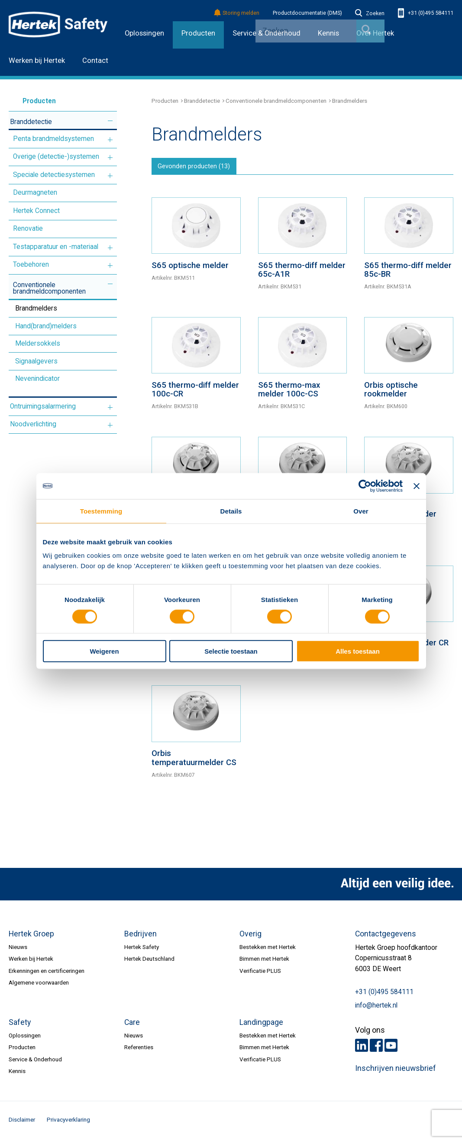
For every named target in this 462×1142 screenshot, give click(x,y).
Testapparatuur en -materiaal (55, 247)
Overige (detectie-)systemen (56, 156)
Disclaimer (22, 1122)
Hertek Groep (31, 936)
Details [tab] (231, 510)
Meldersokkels (37, 343)
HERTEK (58, 24)
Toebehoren (31, 264)
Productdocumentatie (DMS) (307, 13)
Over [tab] (360, 510)
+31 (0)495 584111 (425, 13)
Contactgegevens (385, 936)
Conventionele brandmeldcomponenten (49, 288)
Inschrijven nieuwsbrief (395, 1071)
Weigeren (104, 651)
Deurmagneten (35, 192)
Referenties (138, 1050)
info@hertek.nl (376, 1008)
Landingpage (261, 1025)
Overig (250, 936)
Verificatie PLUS (260, 973)
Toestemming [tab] (101, 510)
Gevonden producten (198, 168)
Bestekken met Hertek (267, 949)
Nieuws (18, 949)
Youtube (390, 1048)
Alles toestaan (358, 651)
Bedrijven (140, 936)
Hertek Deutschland (149, 961)
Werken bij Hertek (37, 60)
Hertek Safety (141, 949)
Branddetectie (31, 122)
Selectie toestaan (231, 651)
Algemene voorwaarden (39, 985)
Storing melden (237, 13)
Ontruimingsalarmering (43, 406)
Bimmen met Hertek (264, 961)
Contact (95, 60)
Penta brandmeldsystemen (53, 139)
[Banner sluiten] (417, 486)
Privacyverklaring (68, 1122)
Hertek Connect (36, 211)
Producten (198, 33)
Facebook (376, 1048)
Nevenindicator (37, 379)
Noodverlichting (33, 424)
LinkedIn (361, 1048)
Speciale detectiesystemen (54, 175)
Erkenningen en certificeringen (46, 973)
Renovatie (28, 228)
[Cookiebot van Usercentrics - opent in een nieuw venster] (365, 485)
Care (132, 1025)
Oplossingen (144, 33)
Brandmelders (36, 308)
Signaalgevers (36, 361)
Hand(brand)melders (46, 326)
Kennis (17, 1073)
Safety (20, 1025)
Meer (110, 121)
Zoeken (369, 13)
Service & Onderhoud (35, 1061)
